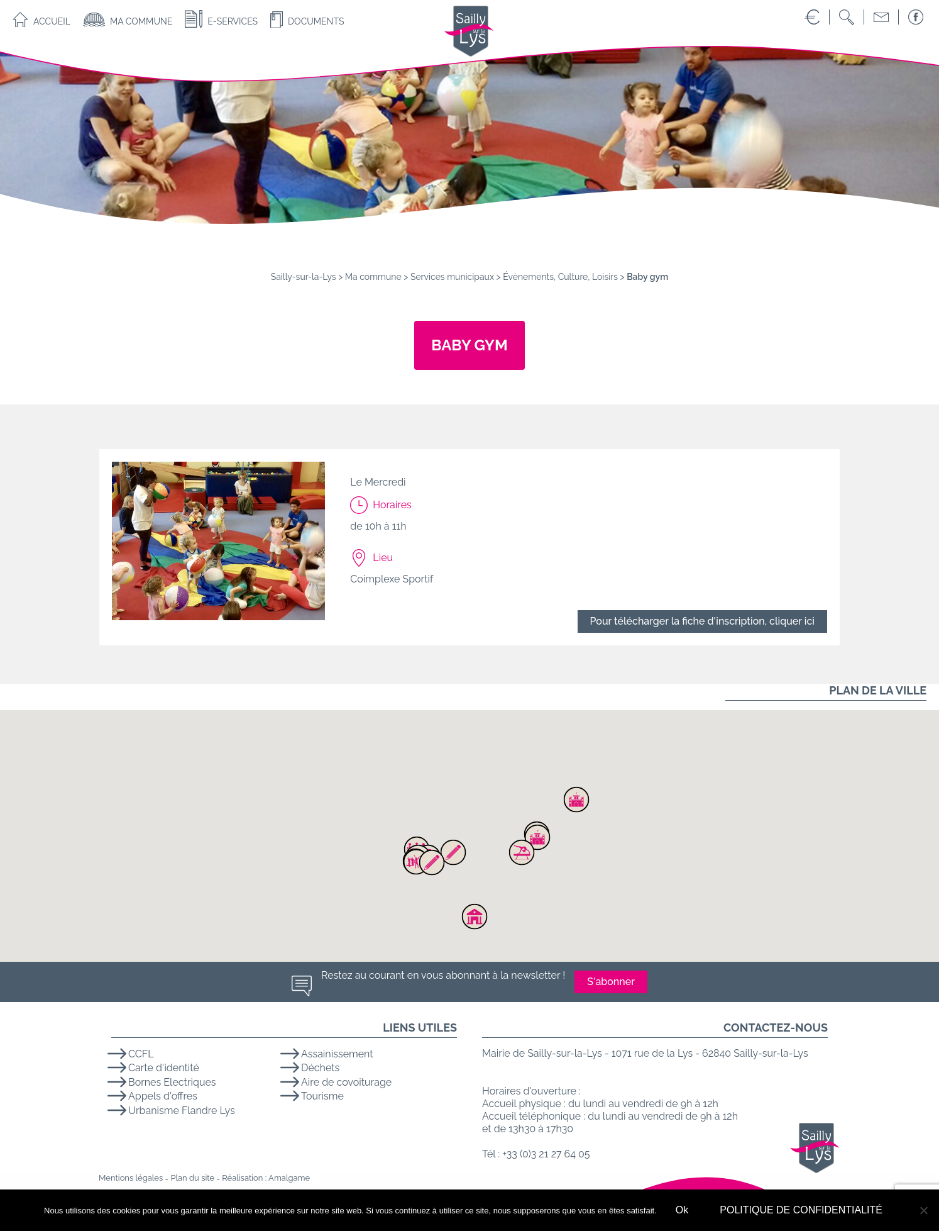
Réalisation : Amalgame (266, 1178)
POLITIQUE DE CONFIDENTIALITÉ (801, 1210)
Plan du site (192, 1178)
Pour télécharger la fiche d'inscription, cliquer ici (702, 621)
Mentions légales (131, 1178)
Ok (682, 1210)
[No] (923, 1210)
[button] (537, 837)
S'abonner (611, 982)
